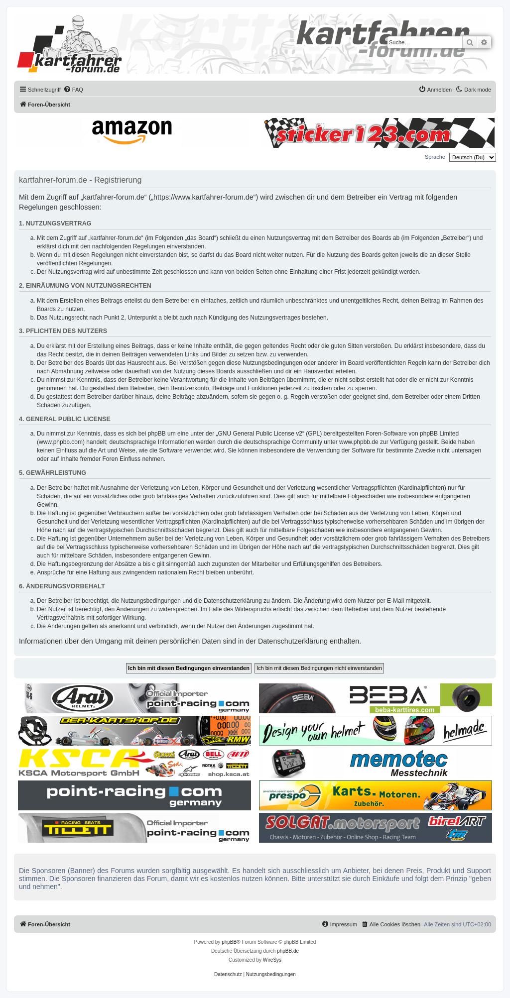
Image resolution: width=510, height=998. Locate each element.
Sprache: (436, 157)
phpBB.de (288, 951)
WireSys (272, 960)
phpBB (229, 942)
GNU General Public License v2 (260, 433)
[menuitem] (73, 90)
